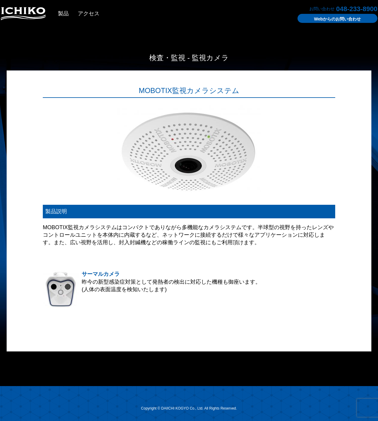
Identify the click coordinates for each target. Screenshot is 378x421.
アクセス (88, 14)
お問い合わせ (337, 19)
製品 (63, 14)
